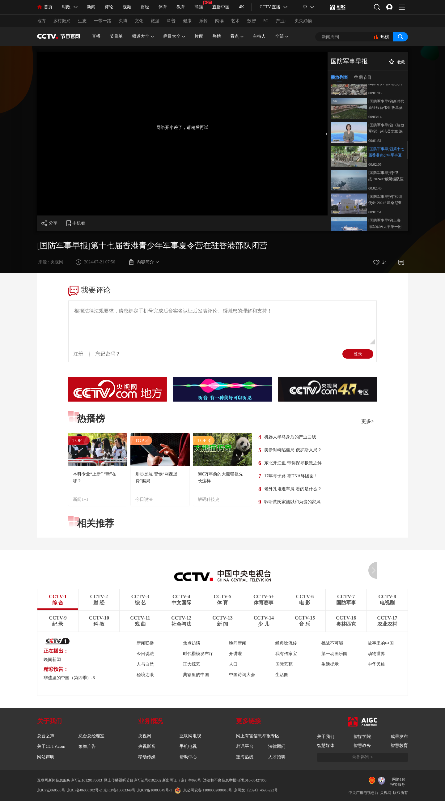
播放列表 (339, 77)
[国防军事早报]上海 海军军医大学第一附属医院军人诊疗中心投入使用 (385, 224)
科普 (171, 21)
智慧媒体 (325, 745)
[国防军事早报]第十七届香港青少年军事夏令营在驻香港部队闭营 (386, 152)
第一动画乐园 (334, 653)
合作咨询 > (362, 757)
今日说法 (144, 499)
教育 (180, 7)
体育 (163, 7)
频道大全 (143, 36)
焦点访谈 (191, 643)
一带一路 (102, 21)
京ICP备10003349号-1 (154, 790)
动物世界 (376, 653)
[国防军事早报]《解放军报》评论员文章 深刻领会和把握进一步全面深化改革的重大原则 (386, 128)
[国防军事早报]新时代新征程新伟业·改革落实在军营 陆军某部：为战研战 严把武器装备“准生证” (386, 105)
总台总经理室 (91, 736)
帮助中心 (188, 757)
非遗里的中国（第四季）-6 (69, 677)
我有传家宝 (286, 653)
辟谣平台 (244, 746)
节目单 (116, 36)
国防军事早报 (349, 61)
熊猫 (198, 7)
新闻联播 (145, 643)
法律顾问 (277, 746)
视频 (127, 7)
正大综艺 (191, 664)
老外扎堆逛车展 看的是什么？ (293, 489)
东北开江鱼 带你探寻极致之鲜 (293, 463)
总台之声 (45, 736)
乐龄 (203, 21)
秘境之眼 (145, 674)
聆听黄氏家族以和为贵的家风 (292, 502)
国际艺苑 (284, 664)
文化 (139, 21)
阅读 (219, 21)
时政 (66, 7)
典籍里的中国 (196, 674)
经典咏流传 (286, 643)
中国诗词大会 (242, 674)
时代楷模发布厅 (198, 653)
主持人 (259, 36)
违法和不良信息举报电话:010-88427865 (234, 780)
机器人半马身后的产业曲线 (290, 437)
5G (266, 21)
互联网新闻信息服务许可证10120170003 (69, 780)
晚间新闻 (52, 659)
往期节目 (362, 77)
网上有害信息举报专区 (257, 736)
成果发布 (399, 736)
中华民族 (376, 664)
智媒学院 (362, 736)
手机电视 (188, 746)
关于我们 (325, 736)
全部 (281, 36)
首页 (45, 7)
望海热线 (244, 757)
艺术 (235, 21)
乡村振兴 (61, 21)
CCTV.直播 (270, 7)
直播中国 (221, 7)
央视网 (144, 736)
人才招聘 (277, 757)
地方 (41, 21)
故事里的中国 (381, 643)
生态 (82, 21)
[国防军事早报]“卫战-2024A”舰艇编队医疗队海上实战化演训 (386, 176)
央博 (123, 21)
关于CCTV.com (51, 746)
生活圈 (281, 674)
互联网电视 (190, 736)
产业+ (281, 21)
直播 (96, 36)
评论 (109, 7)
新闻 (91, 7)
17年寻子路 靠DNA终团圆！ (291, 476)
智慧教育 (399, 745)
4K (241, 7)
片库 (198, 36)
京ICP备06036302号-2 (84, 790)
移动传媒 (146, 757)
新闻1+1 (80, 499)
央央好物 (303, 21)
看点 (237, 36)
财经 (145, 7)
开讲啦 (235, 653)
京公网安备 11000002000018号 (203, 790)
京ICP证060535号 (51, 790)
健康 (187, 21)
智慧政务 (362, 745)
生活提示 (330, 664)
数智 (251, 21)
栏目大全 (174, 36)
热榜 (216, 36)
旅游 (155, 21)
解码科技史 (208, 499)
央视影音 (146, 746)
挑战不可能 (332, 643)
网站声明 (45, 757)
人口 (233, 664)
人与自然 (145, 664)
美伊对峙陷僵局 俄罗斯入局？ (293, 450)
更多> (367, 421)
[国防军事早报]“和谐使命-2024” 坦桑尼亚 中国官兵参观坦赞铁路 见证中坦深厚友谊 (385, 200)
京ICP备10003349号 (119, 790)
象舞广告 (87, 746)
